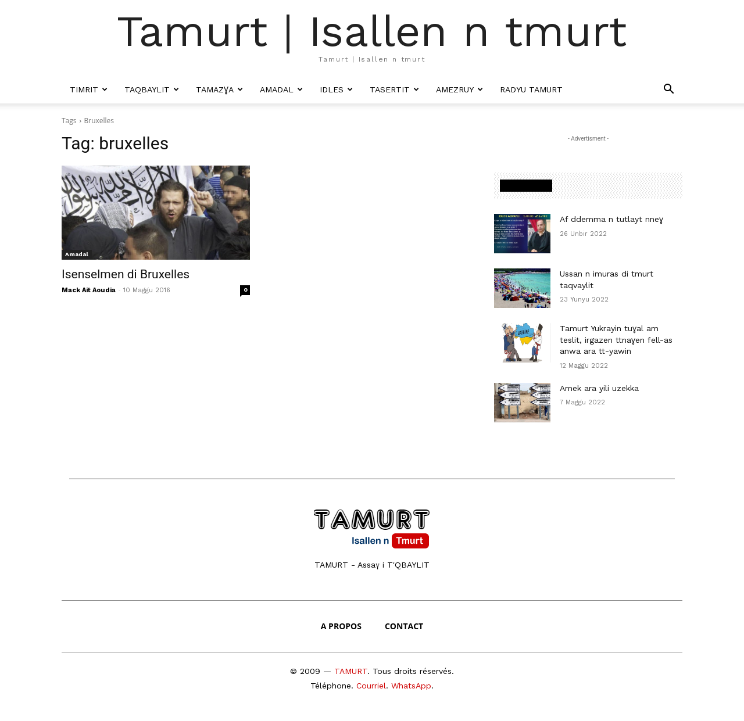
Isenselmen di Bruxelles (125, 274)
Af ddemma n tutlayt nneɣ (611, 219)
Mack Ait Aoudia (89, 290)
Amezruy (459, 89)
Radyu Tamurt (531, 89)
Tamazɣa (219, 89)
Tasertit (394, 89)
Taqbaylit (151, 89)
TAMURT (350, 671)
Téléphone (330, 685)
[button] (668, 89)
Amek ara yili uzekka (599, 388)
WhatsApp (411, 685)
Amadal (281, 89)
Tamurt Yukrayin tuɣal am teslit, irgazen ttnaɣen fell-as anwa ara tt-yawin (616, 340)
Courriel (371, 685)
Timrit (89, 89)
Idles (336, 89)
